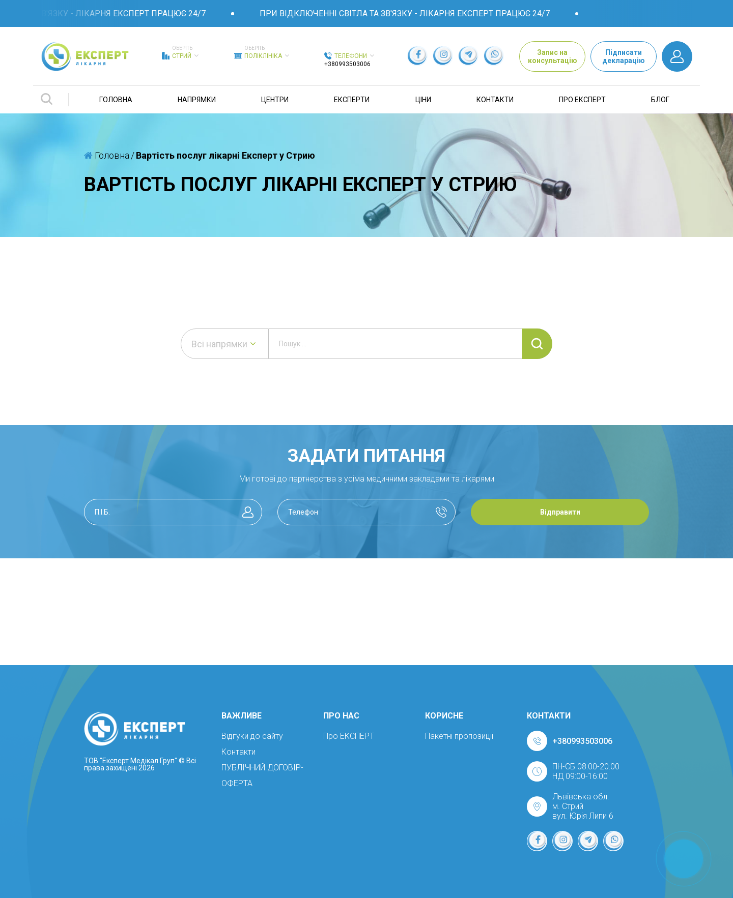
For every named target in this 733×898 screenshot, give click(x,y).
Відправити (560, 512)
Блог (660, 100)
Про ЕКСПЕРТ (582, 100)
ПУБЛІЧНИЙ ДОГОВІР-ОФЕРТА (262, 775)
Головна (115, 100)
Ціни (423, 100)
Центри (275, 100)
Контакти (495, 100)
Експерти (352, 100)
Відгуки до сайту (252, 736)
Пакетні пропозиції (459, 736)
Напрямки (197, 100)
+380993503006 (347, 64)
